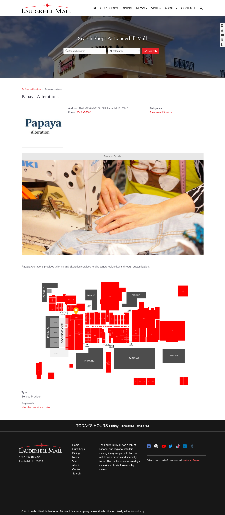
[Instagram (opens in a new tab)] (222, 30)
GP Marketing (138, 511)
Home (75, 445)
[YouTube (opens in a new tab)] (222, 35)
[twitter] (171, 445)
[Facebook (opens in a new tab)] (222, 25)
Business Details (112, 156)
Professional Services (31, 89)
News (140, 8)
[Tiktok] (178, 445)
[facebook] (149, 445)
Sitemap (111, 511)
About (170, 8)
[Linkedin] (222, 39)
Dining (127, 8)
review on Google (191, 460)
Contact (188, 8)
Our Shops (109, 8)
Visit (155, 8)
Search (150, 51)
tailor (48, 407)
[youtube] (163, 445)
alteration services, (33, 407)
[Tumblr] (192, 445)
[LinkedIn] (185, 445)
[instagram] (156, 445)
